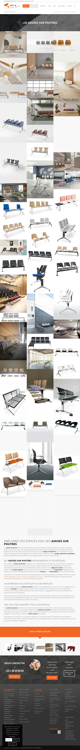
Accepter (9, 739)
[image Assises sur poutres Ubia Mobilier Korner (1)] (13, 400)
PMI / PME (37, 693)
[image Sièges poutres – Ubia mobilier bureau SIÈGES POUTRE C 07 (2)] (13, 247)
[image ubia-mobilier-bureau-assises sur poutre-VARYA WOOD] (13, 44)
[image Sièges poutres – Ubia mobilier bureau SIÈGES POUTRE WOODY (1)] (13, 211)
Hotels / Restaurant (39, 708)
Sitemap (30, 747)
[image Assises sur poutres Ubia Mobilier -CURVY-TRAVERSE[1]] (13, 463)
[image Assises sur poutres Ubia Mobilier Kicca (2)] (40, 359)
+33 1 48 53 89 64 (20, 1)
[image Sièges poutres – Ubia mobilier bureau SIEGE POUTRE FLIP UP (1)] (13, 294)
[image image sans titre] (40, 341)
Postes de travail (23, 697)
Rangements (22, 705)
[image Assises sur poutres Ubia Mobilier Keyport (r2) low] (13, 341)
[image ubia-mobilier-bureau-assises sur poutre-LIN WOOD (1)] (40, 111)
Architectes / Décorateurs (37, 704)
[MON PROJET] (52, 678)
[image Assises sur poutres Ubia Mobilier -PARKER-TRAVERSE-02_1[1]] (13, 486)
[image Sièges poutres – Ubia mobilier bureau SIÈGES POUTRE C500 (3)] (13, 230)
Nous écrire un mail (29, 1)
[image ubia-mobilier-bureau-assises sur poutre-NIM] (40, 66)
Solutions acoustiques (24, 711)
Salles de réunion (23, 700)
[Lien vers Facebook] (75, 747)
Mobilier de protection (24, 721)
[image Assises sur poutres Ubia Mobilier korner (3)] (40, 423)
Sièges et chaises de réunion (19, 576)
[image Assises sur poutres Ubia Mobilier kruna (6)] (13, 441)
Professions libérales (39, 696)
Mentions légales (24, 747)
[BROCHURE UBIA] (69, 673)
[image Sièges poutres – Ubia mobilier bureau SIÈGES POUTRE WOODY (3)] (40, 207)
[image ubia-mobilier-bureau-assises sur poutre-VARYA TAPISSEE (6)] (40, 42)
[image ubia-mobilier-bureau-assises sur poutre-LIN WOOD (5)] (13, 71)
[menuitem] (18, 5)
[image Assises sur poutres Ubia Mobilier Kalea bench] (40, 314)
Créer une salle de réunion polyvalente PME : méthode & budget (55, 694)
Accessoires (22, 713)
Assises (21, 703)
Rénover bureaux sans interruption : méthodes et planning (55, 700)
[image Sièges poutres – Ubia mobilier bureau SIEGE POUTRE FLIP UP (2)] (40, 278)
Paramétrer (12, 744)
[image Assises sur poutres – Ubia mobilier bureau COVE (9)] (13, 192)
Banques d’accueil (23, 692)
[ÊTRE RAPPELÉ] (14, 677)
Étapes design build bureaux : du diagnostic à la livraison (55, 706)
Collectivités (22, 708)
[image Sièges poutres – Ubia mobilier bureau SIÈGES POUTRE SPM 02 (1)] (40, 224)
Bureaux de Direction (24, 695)
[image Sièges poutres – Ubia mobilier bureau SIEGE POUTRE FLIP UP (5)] (40, 256)
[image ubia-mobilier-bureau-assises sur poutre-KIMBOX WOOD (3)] (40, 151)
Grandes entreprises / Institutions (40, 700)
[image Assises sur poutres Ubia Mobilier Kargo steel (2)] (13, 317)
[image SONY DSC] (13, 123)
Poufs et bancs (39, 576)
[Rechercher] (74, 5)
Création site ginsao (37, 747)
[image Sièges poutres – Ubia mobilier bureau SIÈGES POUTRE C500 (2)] (40, 240)
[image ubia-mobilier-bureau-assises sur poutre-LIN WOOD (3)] (40, 88)
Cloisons (21, 716)
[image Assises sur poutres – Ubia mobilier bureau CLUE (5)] (40, 179)
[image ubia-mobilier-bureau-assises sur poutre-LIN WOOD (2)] (13, 93)
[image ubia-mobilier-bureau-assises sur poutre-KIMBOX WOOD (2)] (13, 163)
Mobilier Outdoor (23, 719)
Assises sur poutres (9, 12)
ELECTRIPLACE (69, 731)
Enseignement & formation (38, 712)
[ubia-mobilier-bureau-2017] (13, 5)
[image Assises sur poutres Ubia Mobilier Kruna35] (40, 461)
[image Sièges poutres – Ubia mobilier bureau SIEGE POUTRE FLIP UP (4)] (13, 265)
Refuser (16, 739)
